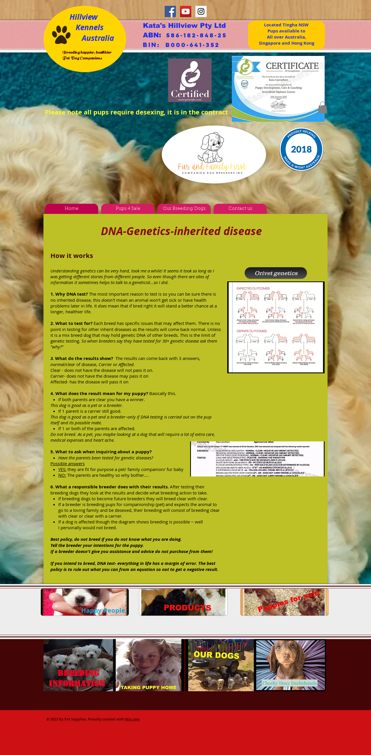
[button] (323, 107)
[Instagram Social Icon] (201, 11)
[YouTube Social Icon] (185, 11)
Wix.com (132, 719)
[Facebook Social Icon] (170, 11)
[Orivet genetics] (276, 273)
